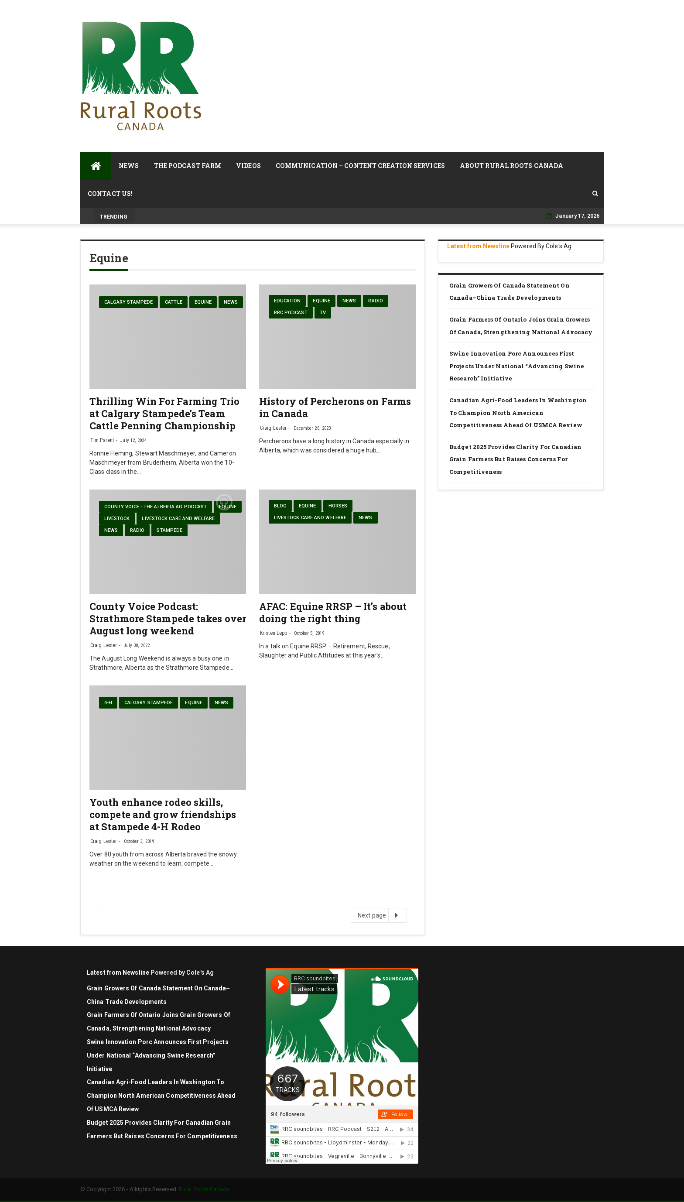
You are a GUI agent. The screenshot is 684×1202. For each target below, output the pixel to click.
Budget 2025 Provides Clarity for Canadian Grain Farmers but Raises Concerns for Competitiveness (515, 459)
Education (287, 301)
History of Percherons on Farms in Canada (335, 407)
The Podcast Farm (188, 165)
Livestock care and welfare (178, 518)
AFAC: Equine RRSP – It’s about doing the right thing (333, 612)
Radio (375, 301)
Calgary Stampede (128, 302)
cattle (173, 302)
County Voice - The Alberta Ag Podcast (155, 507)
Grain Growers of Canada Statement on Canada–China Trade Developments (509, 291)
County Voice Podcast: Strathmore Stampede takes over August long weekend (167, 618)
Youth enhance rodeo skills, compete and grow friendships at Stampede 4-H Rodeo (162, 814)
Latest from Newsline (478, 246)
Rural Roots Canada (204, 1189)
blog (280, 506)
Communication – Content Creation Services (360, 165)
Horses (338, 506)
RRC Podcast (291, 312)
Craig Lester (273, 428)
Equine (203, 302)
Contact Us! (110, 193)
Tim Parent (102, 440)
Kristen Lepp (273, 633)
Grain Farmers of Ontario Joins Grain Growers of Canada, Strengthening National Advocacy (521, 325)
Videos (248, 165)
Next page (379, 915)
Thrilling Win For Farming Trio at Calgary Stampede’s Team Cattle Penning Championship (164, 413)
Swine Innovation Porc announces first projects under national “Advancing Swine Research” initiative (516, 365)
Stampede (169, 530)
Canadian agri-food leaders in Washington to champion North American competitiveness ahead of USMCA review (518, 412)
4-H (108, 702)
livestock (117, 518)
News (129, 165)
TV (323, 312)
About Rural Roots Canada (511, 165)
